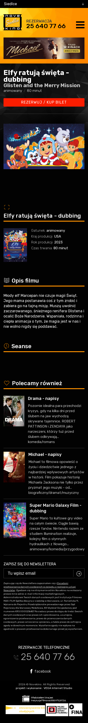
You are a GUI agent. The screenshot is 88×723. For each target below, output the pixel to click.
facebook (40, 671)
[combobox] (44, 4)
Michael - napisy (44, 454)
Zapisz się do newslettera (30, 564)
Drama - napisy (43, 398)
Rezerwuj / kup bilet (44, 102)
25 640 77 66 (46, 26)
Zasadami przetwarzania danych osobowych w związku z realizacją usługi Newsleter (40, 587)
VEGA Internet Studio (58, 688)
